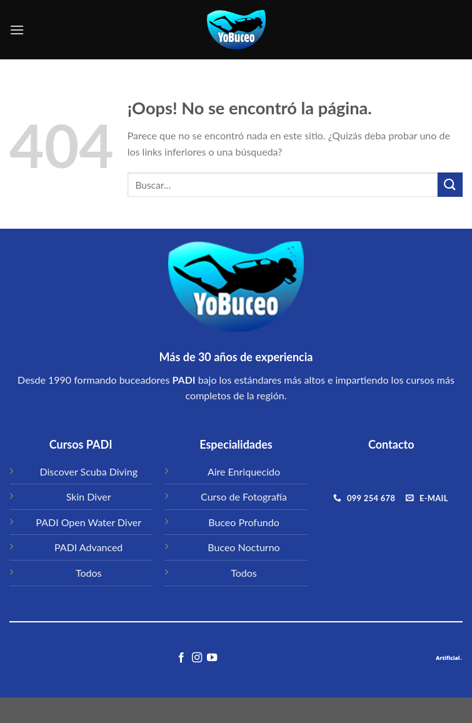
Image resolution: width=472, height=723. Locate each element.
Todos (89, 573)
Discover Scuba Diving (88, 471)
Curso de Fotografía (244, 496)
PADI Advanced (88, 547)
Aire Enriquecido (244, 471)
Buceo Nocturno (243, 547)
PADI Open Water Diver (88, 522)
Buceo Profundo (243, 522)
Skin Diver (88, 496)
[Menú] (16, 29)
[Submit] (450, 184)
